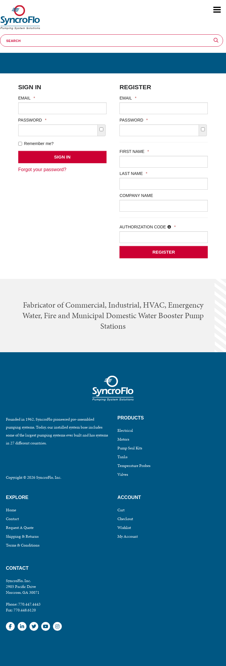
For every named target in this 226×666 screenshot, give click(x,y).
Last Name (133, 173)
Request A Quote (20, 527)
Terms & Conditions (22, 545)
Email (26, 98)
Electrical (125, 430)
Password (32, 120)
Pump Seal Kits (129, 448)
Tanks (122, 457)
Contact (12, 519)
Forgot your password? (42, 169)
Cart (120, 510)
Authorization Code (147, 227)
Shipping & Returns (22, 536)
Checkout (125, 519)
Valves (122, 474)
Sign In (62, 156)
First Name (134, 151)
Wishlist (124, 527)
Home (11, 510)
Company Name (136, 195)
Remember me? (36, 143)
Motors (123, 439)
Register (163, 251)
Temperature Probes (133, 465)
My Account (127, 536)
